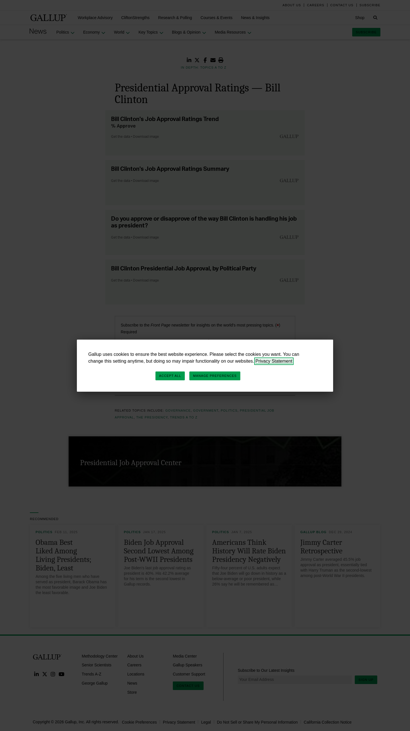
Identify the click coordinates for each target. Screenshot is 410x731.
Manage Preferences (215, 375)
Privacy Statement (273, 361)
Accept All (170, 375)
